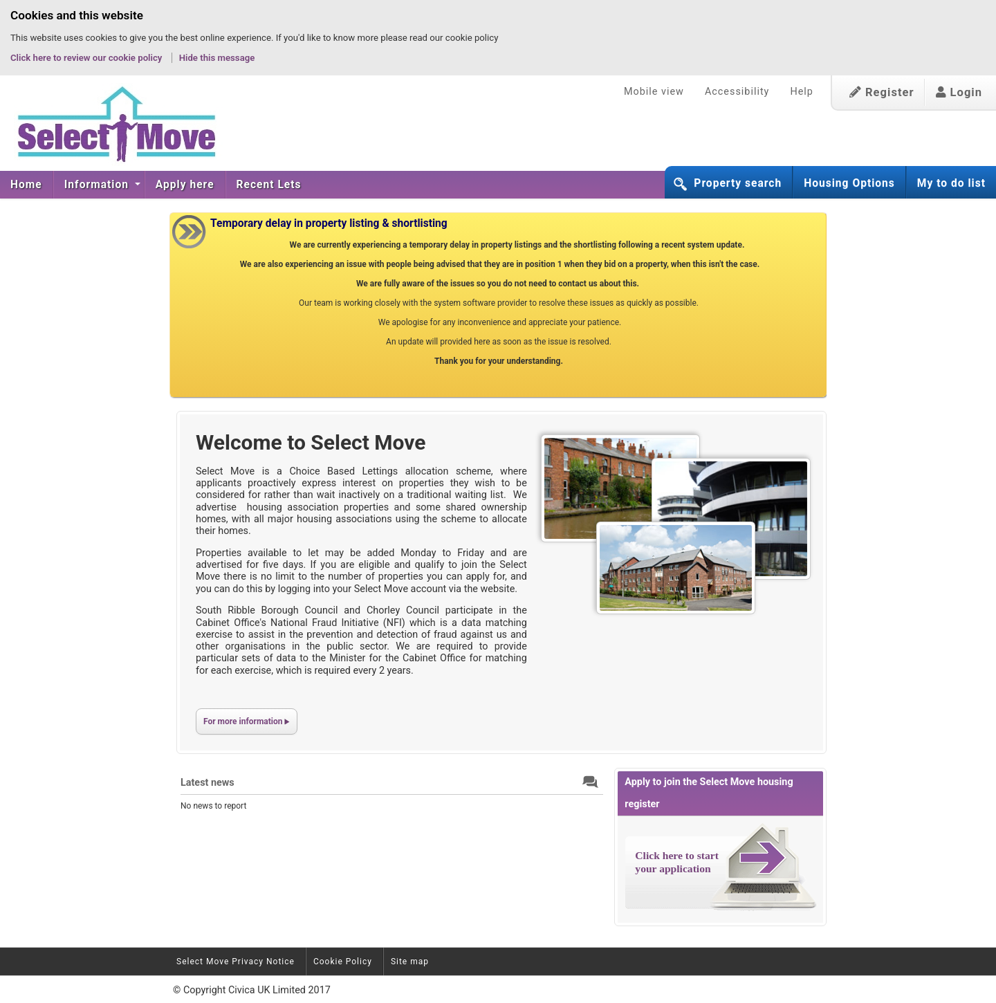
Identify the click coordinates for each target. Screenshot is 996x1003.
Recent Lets (269, 184)
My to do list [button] (951, 183)
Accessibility (737, 92)
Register (881, 92)
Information (98, 184)
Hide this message (217, 58)
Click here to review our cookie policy (87, 58)
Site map (410, 961)
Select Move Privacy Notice (235, 961)
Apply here (185, 184)
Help (801, 92)
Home (26, 184)
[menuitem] (26, 185)
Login (959, 92)
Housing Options (849, 183)
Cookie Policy (342, 961)
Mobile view (654, 92)
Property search (738, 183)
